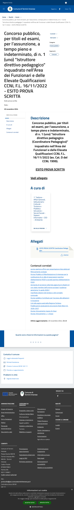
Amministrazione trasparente (42, 450)
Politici (3, 422)
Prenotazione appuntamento (24, 450)
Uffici (2, 416)
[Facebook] (59, 9)
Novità (11, 17)
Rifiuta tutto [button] (44, 502)
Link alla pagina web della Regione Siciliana (46, 303)
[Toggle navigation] (4, 9)
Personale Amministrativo (6, 427)
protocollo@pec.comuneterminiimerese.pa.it (15, 482)
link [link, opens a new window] (55, 499)
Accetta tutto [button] (29, 502)
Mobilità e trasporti (25, 432)
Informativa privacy (43, 455)
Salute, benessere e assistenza (43, 431)
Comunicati (59, 412)
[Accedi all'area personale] (66, 2)
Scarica (64, 255)
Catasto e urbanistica (26, 426)
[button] (37, 507)
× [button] (72, 489)
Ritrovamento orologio (39, 271)
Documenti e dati (6, 432)
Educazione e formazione (41, 410)
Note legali (40, 458)
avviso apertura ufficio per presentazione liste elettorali (50, 269)
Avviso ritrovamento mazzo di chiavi (44, 311)
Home (4, 17)
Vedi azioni (54, 38)
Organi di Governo (7, 409)
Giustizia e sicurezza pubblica (43, 416)
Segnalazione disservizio (27, 455)
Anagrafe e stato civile (26, 410)
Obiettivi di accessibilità (45, 467)
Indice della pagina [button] (11, 115)
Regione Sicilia (7, 2)
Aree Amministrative (8, 412)
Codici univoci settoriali (9, 475)
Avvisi (17, 17)
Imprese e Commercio (26, 420)
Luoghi (57, 425)
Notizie (57, 409)
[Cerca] (70, 9)
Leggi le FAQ (23, 458)
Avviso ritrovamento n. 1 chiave (42, 313)
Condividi (54, 34)
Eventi (57, 428)
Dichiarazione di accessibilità (42, 462)
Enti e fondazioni (6, 419)
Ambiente (40, 427)
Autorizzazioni (42, 436)
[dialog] (37, 499)
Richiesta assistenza (25, 461)
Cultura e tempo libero (26, 414)
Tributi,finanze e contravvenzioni (42, 422)
